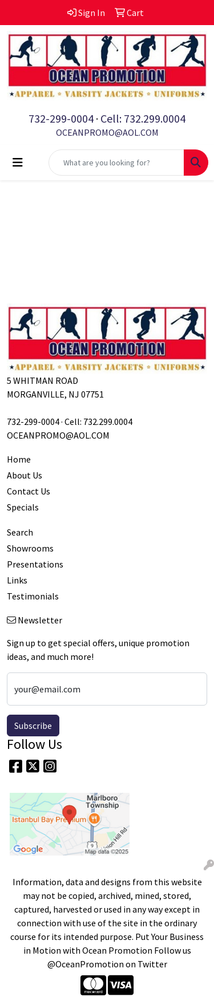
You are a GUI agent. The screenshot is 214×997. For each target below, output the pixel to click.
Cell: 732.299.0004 (142, 118)
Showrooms (30, 548)
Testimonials (33, 596)
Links (17, 580)
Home (19, 459)
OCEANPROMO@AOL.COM (107, 132)
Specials (23, 507)
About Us (24, 475)
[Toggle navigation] (18, 163)
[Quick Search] (116, 162)
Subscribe (33, 725)
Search (20, 532)
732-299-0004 (61, 118)
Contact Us (28, 491)
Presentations (35, 564)
